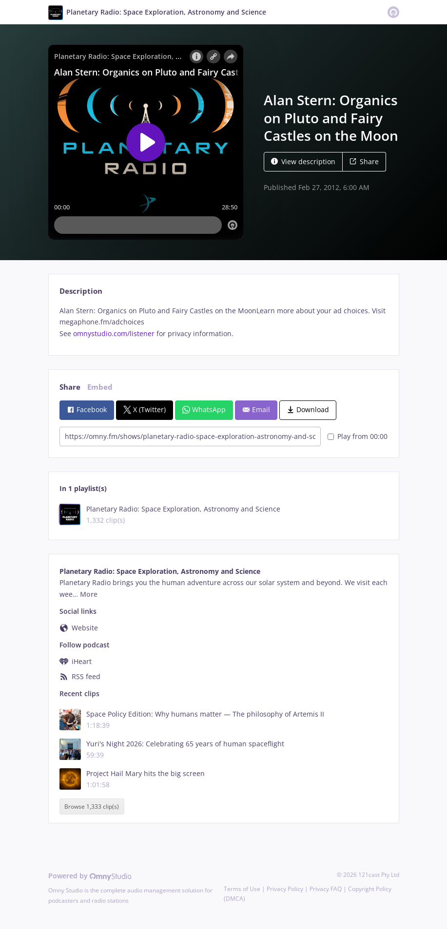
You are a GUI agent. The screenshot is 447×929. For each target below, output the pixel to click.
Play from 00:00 (358, 436)
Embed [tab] (100, 387)
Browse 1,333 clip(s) (91, 806)
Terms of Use (242, 889)
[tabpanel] (223, 322)
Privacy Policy (285, 889)
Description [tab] (80, 291)
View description (303, 161)
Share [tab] (69, 387)
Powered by (90, 875)
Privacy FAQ (326, 889)
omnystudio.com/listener (114, 333)
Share (364, 161)
